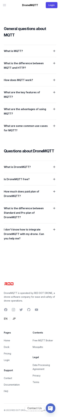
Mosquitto (38, 347)
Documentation (12, 384)
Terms (36, 382)
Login (7, 360)
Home (7, 340)
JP (14, 318)
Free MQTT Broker (43, 340)
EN (5, 318)
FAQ (6, 391)
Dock (6, 347)
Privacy (36, 375)
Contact (8, 378)
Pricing (7, 353)
